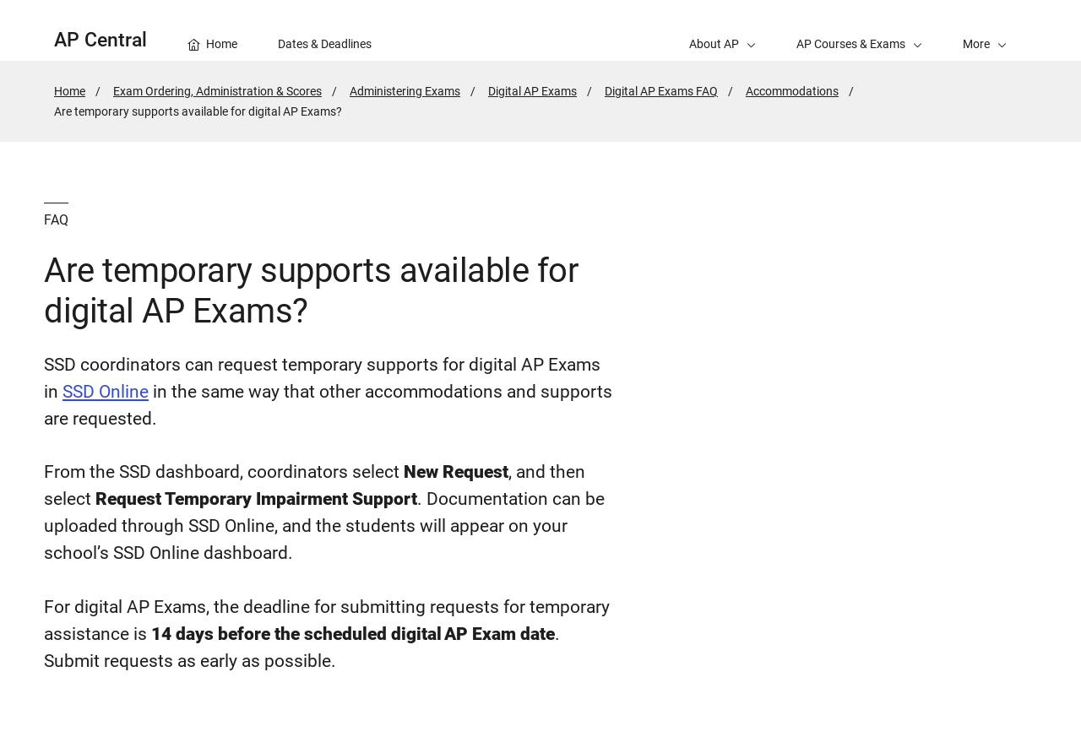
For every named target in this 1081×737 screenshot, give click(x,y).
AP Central (100, 40)
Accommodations (792, 91)
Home (69, 91)
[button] (984, 30)
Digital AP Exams (532, 91)
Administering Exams (405, 91)
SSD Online (105, 392)
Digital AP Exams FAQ (661, 91)
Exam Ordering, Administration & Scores (217, 91)
